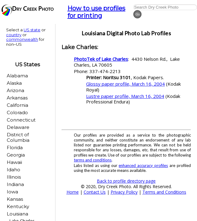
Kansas (15, 199)
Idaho (13, 170)
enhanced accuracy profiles (143, 165)
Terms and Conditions (164, 192)
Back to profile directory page (126, 181)
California (17, 105)
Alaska (14, 83)
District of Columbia (18, 137)
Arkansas (17, 98)
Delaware (18, 127)
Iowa (12, 192)
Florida (15, 147)
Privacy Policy (124, 192)
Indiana (15, 184)
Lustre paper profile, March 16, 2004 (125, 96)
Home (72, 192)
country (13, 34)
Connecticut (21, 120)
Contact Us (95, 192)
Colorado (17, 112)
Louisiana (17, 214)
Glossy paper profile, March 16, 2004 (125, 84)
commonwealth (22, 39)
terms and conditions (93, 159)
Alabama (17, 76)
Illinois (14, 177)
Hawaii (14, 162)
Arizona (15, 90)
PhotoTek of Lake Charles (101, 59)
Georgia (16, 155)
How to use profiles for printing (96, 12)
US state (32, 29)
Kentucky (18, 206)
